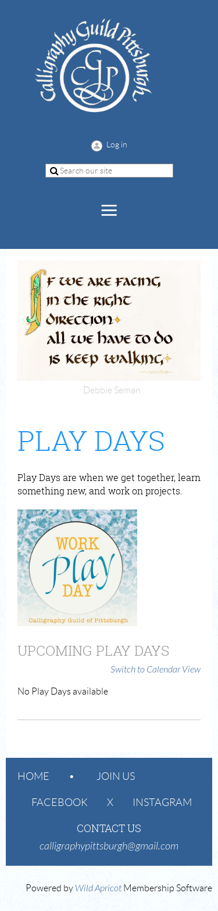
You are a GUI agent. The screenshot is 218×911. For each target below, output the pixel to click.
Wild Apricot (98, 888)
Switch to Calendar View (155, 669)
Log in (116, 144)
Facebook (59, 802)
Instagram (162, 802)
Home (33, 776)
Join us (116, 776)
